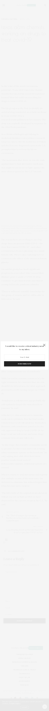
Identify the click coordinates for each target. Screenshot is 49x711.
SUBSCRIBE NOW (24, 364)
